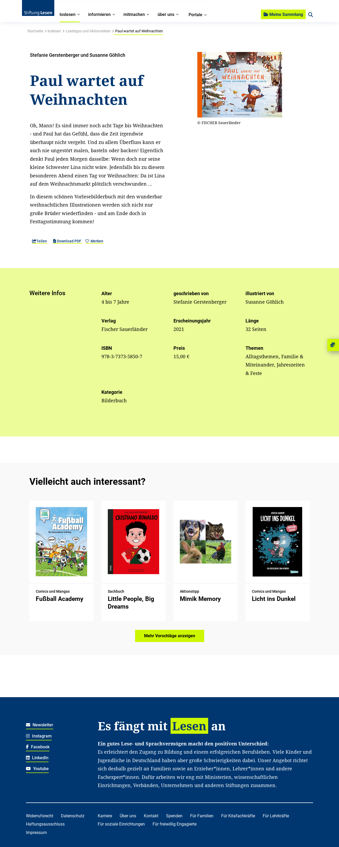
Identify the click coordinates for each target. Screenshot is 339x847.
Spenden (174, 815)
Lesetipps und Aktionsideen (88, 31)
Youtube (37, 768)
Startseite (35, 31)
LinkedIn (37, 757)
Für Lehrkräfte (276, 815)
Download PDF (67, 241)
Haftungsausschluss (45, 824)
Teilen (39, 241)
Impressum (36, 832)
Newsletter (39, 724)
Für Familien (201, 815)
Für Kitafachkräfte (238, 815)
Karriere (105, 815)
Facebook (38, 746)
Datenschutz (72, 815)
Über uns (128, 815)
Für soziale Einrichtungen (121, 824)
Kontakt (151, 815)
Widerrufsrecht (39, 815)
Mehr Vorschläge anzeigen (169, 635)
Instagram (39, 736)
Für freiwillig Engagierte (175, 824)
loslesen (54, 31)
